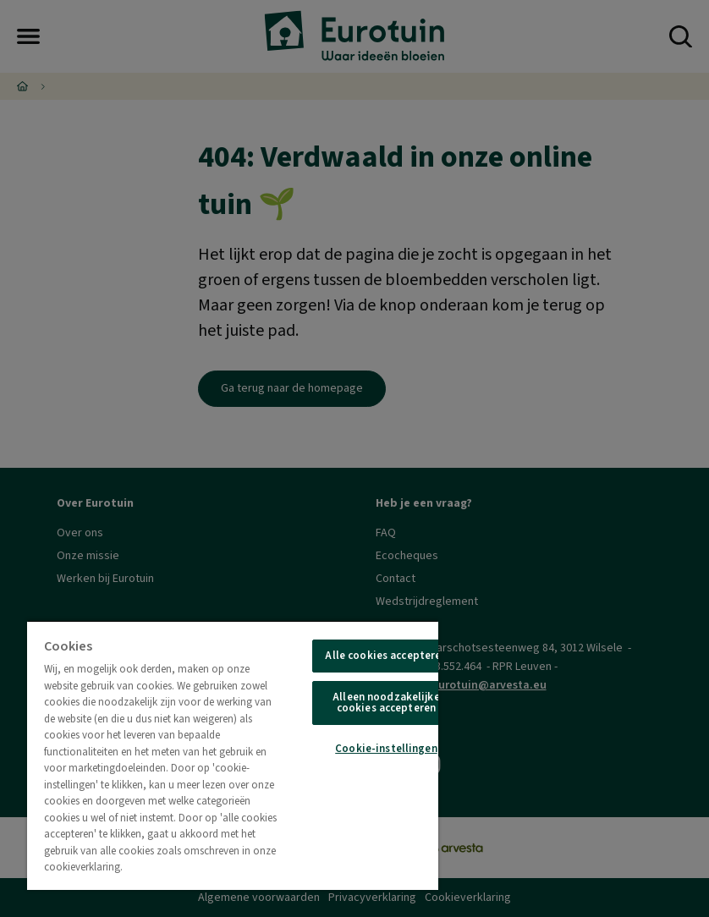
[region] (232, 755)
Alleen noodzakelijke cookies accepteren (386, 702)
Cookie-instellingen (386, 748)
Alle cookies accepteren (386, 655)
